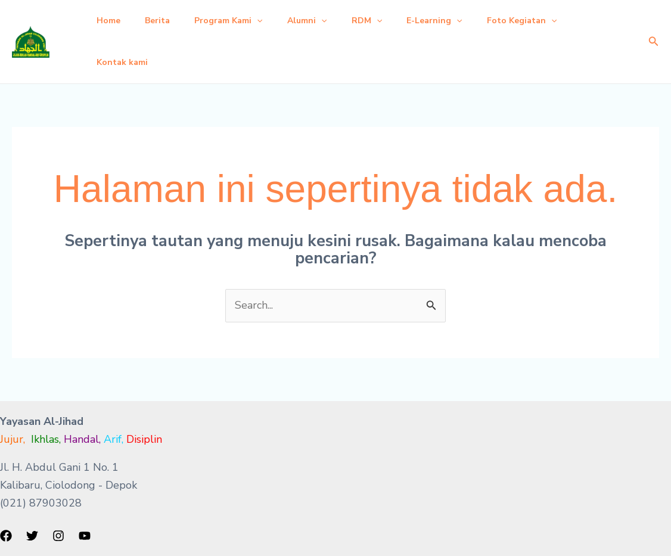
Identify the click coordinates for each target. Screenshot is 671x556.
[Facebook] (6, 536)
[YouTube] (85, 536)
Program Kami (238, 21)
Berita (163, 20)
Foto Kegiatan (548, 21)
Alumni (320, 21)
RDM (384, 21)
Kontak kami (124, 62)
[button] (267, 21)
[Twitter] (32, 536)
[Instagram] (58, 536)
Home (110, 20)
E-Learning (456, 21)
